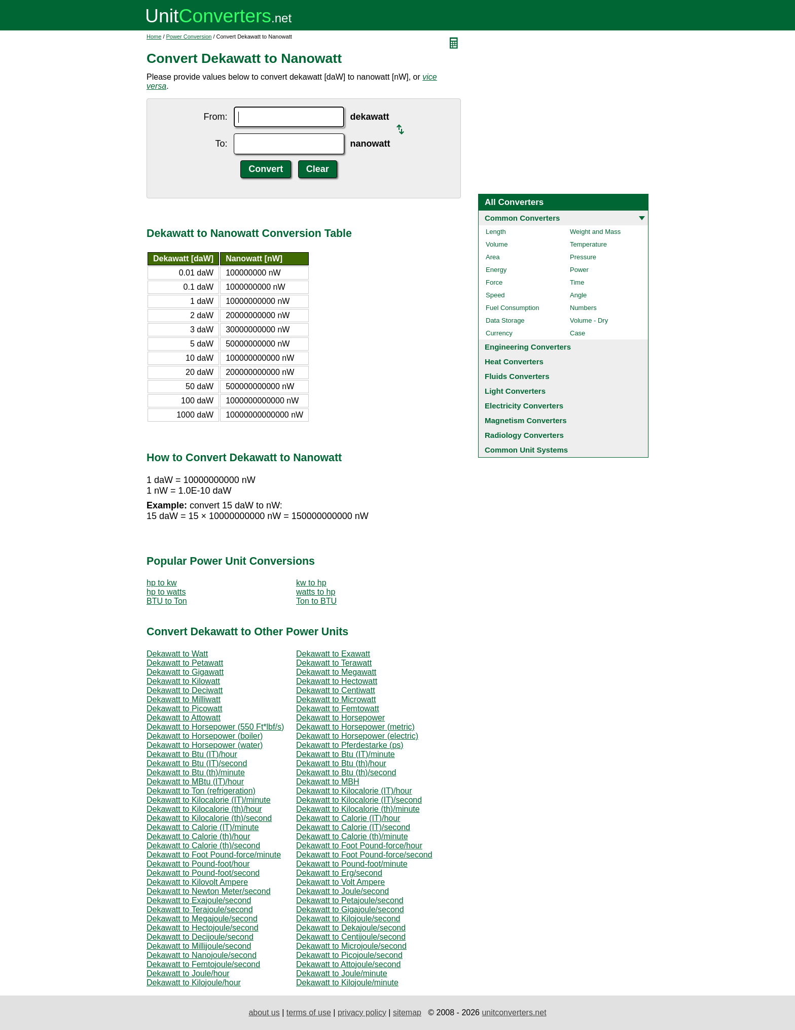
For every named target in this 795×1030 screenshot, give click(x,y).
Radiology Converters (524, 435)
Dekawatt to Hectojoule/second (203, 927)
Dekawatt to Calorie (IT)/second (353, 827)
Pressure (583, 257)
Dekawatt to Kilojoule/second (348, 918)
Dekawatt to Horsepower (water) (205, 745)
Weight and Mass (595, 231)
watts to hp (315, 592)
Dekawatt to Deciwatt (185, 690)
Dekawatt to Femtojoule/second (203, 964)
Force (494, 282)
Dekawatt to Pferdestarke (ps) (350, 745)
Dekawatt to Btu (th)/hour (341, 763)
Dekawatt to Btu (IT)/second (197, 763)
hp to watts (166, 592)
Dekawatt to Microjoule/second (351, 946)
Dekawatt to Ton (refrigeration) (201, 790)
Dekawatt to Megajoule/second (202, 918)
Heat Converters (514, 361)
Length (496, 231)
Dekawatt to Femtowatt (337, 708)
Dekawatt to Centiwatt (335, 690)
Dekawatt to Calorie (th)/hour (198, 836)
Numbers (583, 308)
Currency (499, 333)
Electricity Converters (524, 405)
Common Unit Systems (526, 449)
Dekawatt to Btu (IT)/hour (192, 754)
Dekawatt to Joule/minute (341, 973)
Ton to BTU (316, 601)
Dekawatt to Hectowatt (336, 681)
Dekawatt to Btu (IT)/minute (345, 754)
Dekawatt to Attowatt (184, 717)
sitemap (407, 1012)
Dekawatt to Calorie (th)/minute (352, 836)
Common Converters (522, 218)
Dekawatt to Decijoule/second (200, 937)
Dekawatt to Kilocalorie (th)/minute (358, 809)
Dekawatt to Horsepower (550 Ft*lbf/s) (215, 727)
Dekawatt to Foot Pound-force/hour (359, 845)
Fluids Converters (517, 376)
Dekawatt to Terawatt (334, 663)
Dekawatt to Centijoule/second (351, 937)
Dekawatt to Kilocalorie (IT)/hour (354, 790)
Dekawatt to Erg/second (339, 873)
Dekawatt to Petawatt (185, 663)
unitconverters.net (514, 1012)
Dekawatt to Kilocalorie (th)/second (209, 818)
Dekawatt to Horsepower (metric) (355, 727)
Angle (578, 295)
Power (579, 269)
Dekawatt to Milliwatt (184, 699)
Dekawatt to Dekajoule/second (351, 927)
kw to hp (311, 582)
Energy (496, 269)
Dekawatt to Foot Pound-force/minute (214, 854)
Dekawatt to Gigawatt (185, 672)
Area (492, 257)
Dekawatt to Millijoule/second (199, 946)
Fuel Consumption (512, 308)
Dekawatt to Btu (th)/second (346, 772)
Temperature (588, 244)
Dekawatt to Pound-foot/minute (352, 864)
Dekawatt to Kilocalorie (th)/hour (204, 809)
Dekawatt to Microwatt (336, 699)
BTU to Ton (167, 601)
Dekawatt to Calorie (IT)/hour (348, 818)
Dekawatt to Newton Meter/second (209, 891)
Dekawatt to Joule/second (342, 891)
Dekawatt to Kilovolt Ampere (197, 882)
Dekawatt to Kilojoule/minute (347, 982)
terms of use (308, 1012)
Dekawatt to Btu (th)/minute (196, 772)
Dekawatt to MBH (327, 781)
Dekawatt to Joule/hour (188, 973)
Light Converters (515, 391)
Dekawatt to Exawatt (333, 653)
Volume (497, 244)
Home (154, 36)
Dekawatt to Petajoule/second (350, 900)
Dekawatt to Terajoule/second (200, 909)
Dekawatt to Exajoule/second (199, 900)
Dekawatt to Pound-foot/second (203, 873)
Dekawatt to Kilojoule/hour (194, 982)
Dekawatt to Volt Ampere (340, 882)
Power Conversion (189, 36)
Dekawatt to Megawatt (336, 672)
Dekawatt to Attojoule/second (348, 964)
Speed (495, 295)
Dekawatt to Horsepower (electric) (357, 736)
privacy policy (362, 1012)
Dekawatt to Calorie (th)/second (203, 845)
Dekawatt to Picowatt (184, 708)
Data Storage (505, 320)
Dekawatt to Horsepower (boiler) (205, 736)
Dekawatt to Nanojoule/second (202, 955)
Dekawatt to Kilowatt (183, 681)
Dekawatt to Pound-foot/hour (198, 864)
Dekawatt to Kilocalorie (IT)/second (359, 800)
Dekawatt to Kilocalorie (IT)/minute (209, 800)
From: (216, 117)
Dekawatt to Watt (177, 653)
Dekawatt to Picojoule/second (349, 955)
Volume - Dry (589, 320)
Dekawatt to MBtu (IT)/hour (195, 781)
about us (263, 1012)
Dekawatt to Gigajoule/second (350, 909)
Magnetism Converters (526, 420)
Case (577, 333)
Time (577, 282)
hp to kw (162, 582)
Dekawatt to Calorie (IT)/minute (203, 827)
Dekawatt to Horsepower (340, 717)
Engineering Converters (528, 346)
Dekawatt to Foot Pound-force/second (364, 854)
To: (221, 144)
